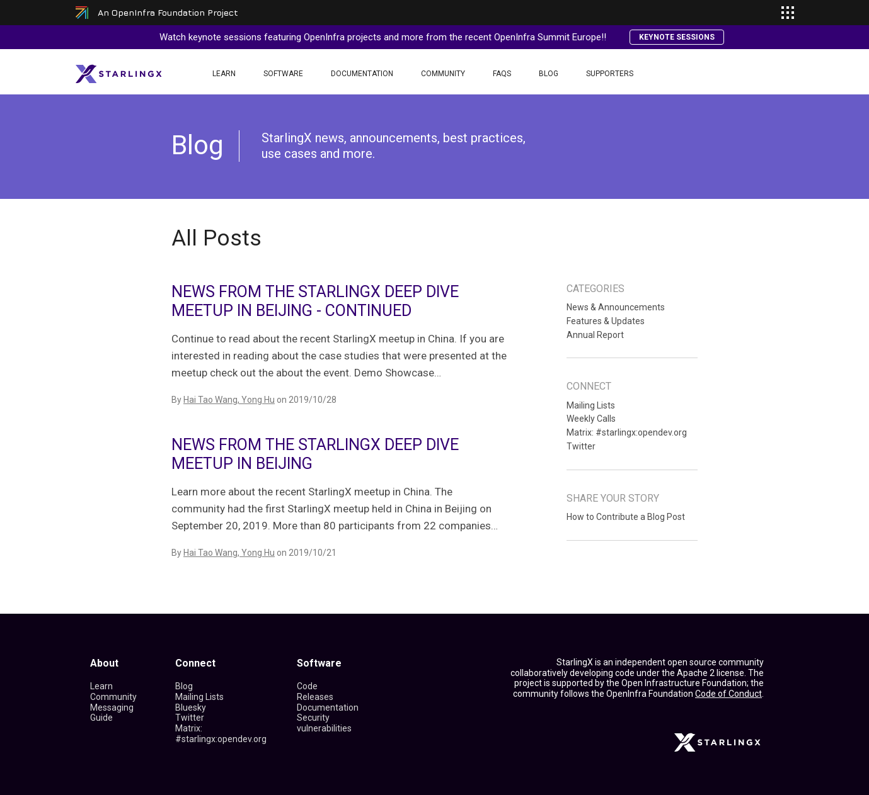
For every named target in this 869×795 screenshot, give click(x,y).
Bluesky (190, 707)
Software (283, 73)
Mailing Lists (591, 405)
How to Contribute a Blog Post (626, 517)
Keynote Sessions (677, 37)
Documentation (362, 73)
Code (307, 686)
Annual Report (595, 335)
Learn (224, 73)
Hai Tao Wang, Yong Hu (229, 400)
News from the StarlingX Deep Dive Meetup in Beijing (315, 454)
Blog (548, 73)
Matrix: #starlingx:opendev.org (627, 432)
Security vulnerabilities (324, 723)
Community (443, 73)
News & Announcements (616, 307)
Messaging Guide (112, 712)
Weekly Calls (591, 419)
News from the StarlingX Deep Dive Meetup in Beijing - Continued (315, 301)
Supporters (609, 73)
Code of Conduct (728, 694)
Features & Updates (606, 321)
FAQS (502, 73)
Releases (315, 697)
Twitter (581, 446)
